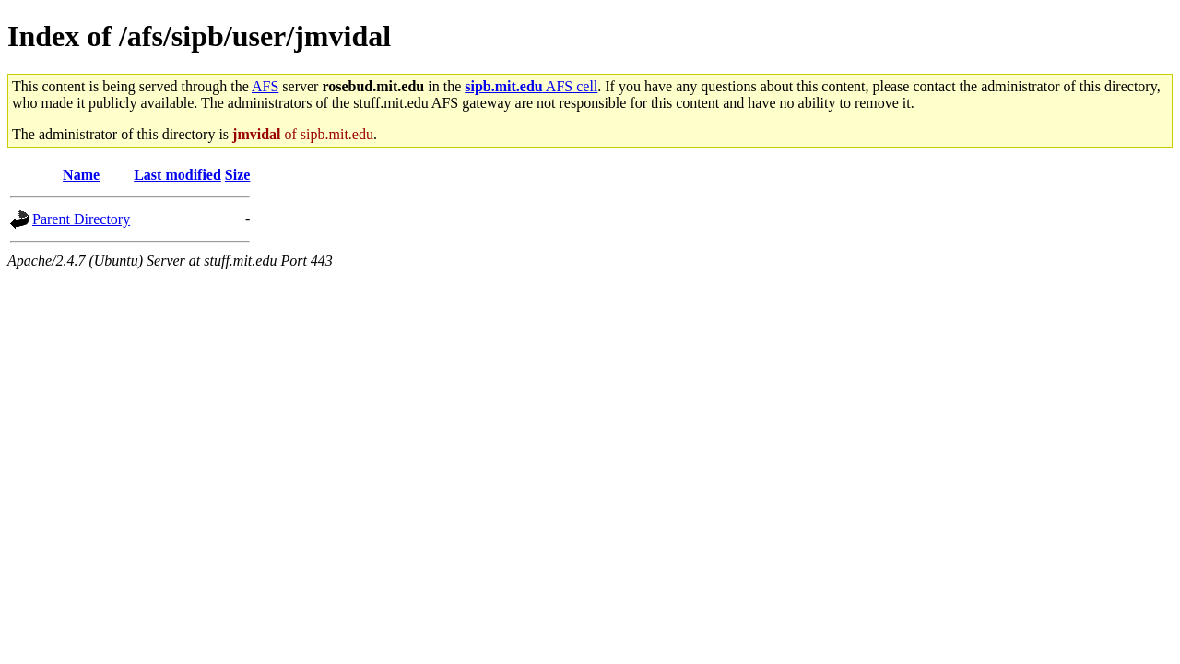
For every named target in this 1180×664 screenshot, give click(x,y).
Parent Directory (81, 219)
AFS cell (531, 86)
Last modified (177, 175)
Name (81, 175)
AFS (265, 86)
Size (238, 175)
